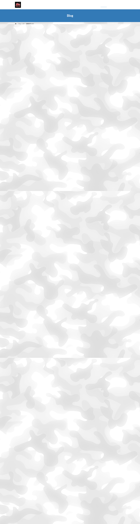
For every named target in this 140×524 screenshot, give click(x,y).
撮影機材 (20, 487)
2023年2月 (21, 430)
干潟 (19, 483)
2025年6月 (21, 328)
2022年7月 (21, 455)
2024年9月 (21, 361)
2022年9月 (21, 448)
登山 (19, 501)
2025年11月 (21, 309)
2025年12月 (21, 306)
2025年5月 (21, 331)
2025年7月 (21, 324)
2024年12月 (21, 349)
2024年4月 (21, 379)
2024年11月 (21, 353)
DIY (18, 466)
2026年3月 (21, 302)
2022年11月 (21, 441)
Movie (19, 480)
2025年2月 (21, 342)
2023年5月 (21, 419)
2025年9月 (21, 317)
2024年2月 (21, 386)
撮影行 (19, 490)
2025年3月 (21, 339)
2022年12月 (21, 437)
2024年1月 (21, 390)
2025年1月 (21, 346)
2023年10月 (21, 401)
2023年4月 (21, 423)
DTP (19, 469)
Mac (19, 476)
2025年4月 (21, 335)
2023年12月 (21, 393)
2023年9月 (21, 404)
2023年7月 (21, 412)
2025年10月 (21, 313)
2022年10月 (21, 444)
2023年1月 (21, 434)
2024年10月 (21, 357)
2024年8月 (21, 364)
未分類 (19, 498)
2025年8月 (21, 320)
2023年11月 (21, 397)
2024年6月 (21, 371)
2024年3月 (21, 382)
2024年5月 (21, 375)
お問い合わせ (20, 516)
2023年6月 (21, 415)
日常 (19, 494)
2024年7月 (21, 368)
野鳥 (19, 509)
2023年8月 (21, 408)
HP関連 (20, 473)
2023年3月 (21, 426)
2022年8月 (21, 452)
